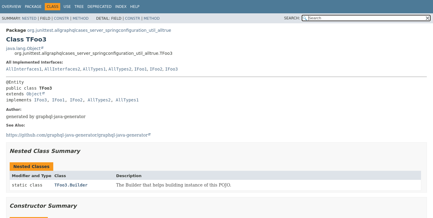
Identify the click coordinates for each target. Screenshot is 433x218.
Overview (11, 7)
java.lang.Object (23, 48)
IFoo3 (171, 69)
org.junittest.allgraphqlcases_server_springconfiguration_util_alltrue (99, 30)
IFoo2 (155, 69)
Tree (79, 7)
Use (67, 7)
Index (121, 7)
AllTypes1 (94, 69)
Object (34, 93)
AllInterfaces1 (24, 69)
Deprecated (99, 7)
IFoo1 (140, 69)
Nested (29, 18)
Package (33, 7)
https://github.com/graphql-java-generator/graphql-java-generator (77, 135)
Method (81, 18)
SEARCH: (292, 18)
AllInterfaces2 (62, 69)
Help (134, 7)
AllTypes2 (120, 69)
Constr (61, 18)
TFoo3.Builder (71, 185)
